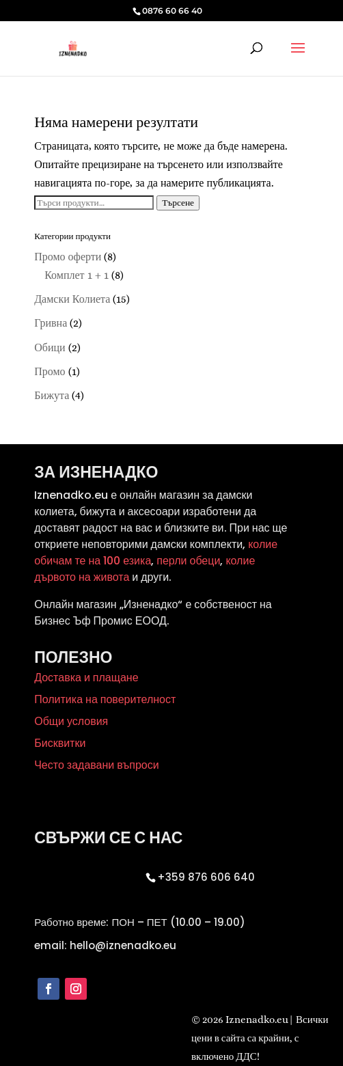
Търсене (178, 202)
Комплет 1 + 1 (76, 275)
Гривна (50, 322)
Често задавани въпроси (96, 765)
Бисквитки (59, 743)
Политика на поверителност (105, 699)
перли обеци (187, 561)
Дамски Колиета (72, 298)
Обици (49, 347)
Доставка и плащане (86, 677)
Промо (49, 371)
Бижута (51, 395)
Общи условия (71, 721)
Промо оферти (67, 256)
